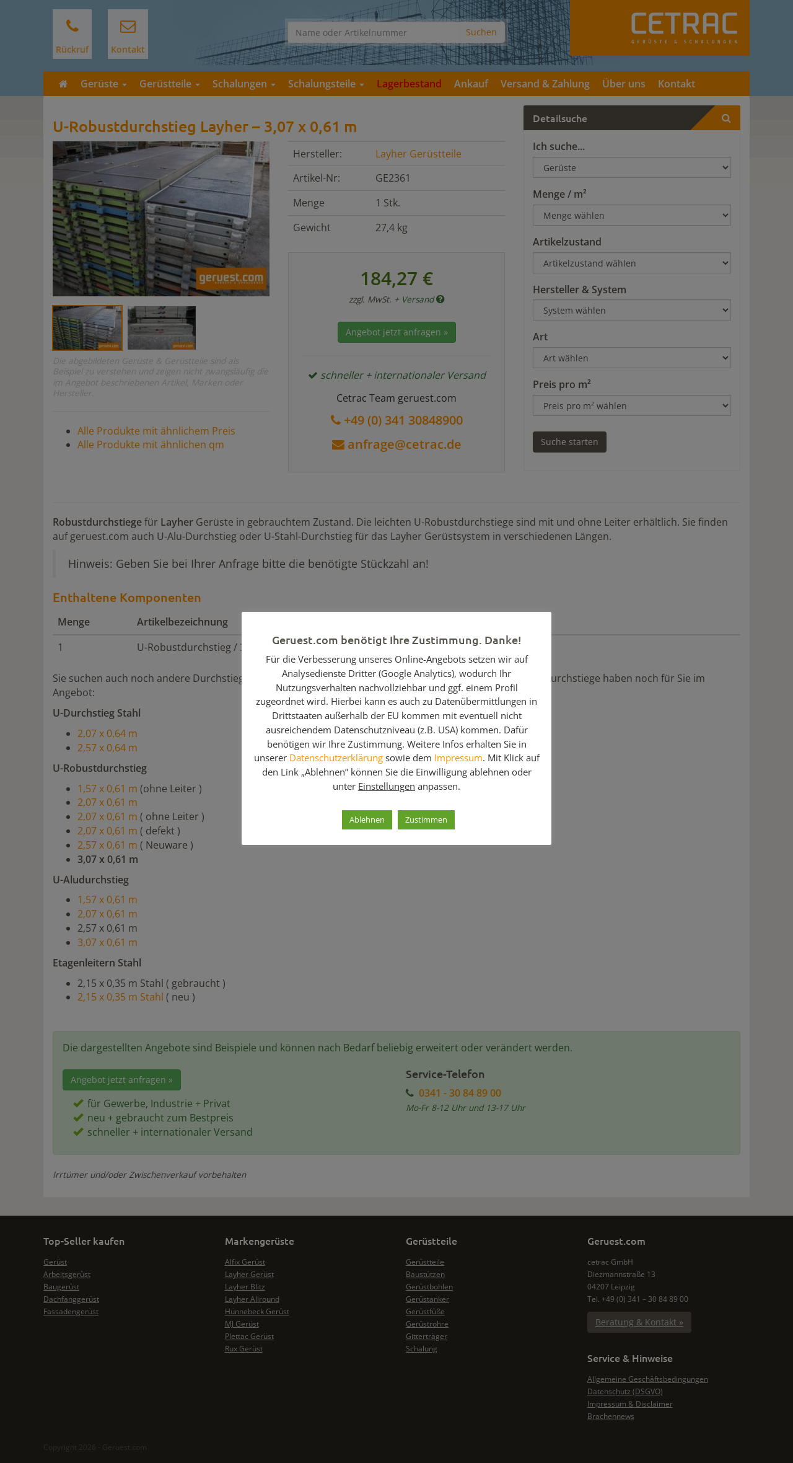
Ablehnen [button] (367, 819)
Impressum (458, 757)
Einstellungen (386, 786)
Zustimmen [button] (426, 819)
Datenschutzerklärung (336, 757)
